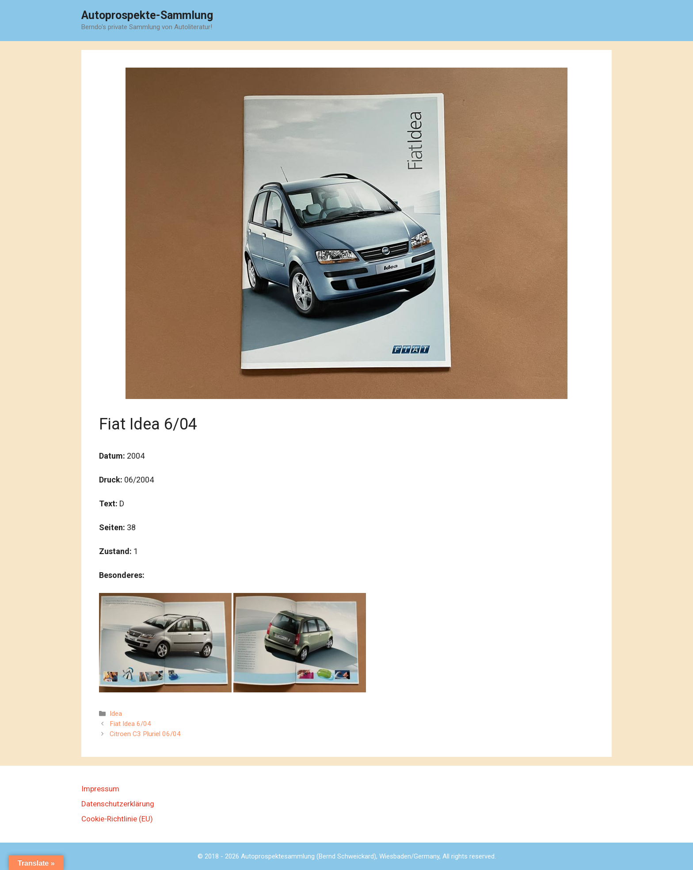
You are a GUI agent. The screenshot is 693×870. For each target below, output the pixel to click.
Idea (116, 714)
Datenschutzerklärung (117, 803)
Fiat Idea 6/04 (130, 724)
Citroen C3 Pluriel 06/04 (145, 734)
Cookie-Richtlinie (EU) (117, 818)
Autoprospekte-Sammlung (147, 15)
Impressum (100, 788)
